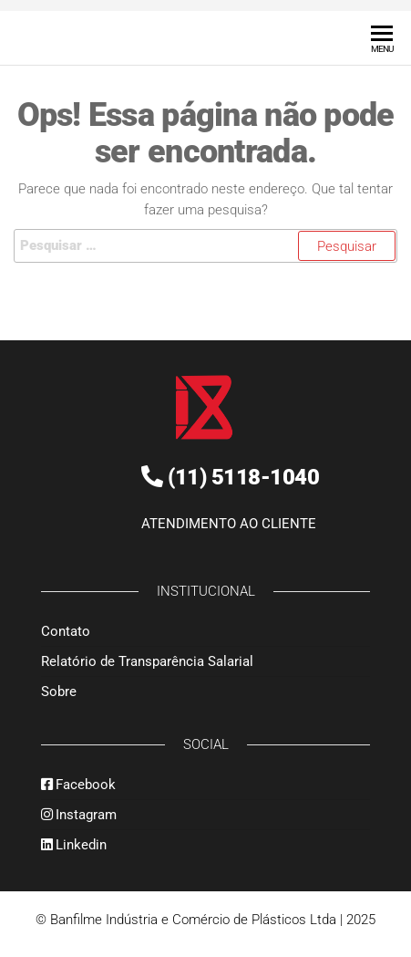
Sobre (59, 690)
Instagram (79, 814)
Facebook (78, 783)
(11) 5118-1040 (243, 478)
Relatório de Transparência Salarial (147, 660)
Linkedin (74, 844)
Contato (65, 630)
